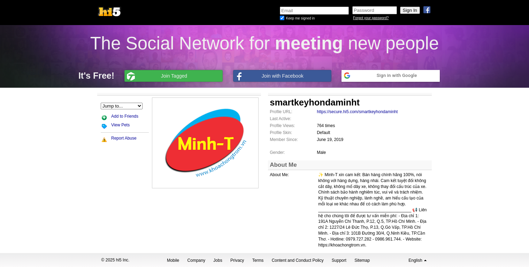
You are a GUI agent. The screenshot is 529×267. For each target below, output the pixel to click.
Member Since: (284, 139)
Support (339, 260)
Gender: (277, 152)
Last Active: (280, 118)
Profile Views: (282, 125)
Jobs (217, 260)
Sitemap (362, 260)
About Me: (279, 174)
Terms (258, 260)
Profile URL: (281, 111)
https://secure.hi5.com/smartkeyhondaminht (357, 111)
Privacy (237, 260)
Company (196, 260)
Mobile (173, 260)
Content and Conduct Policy (298, 260)
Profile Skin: (281, 132)
